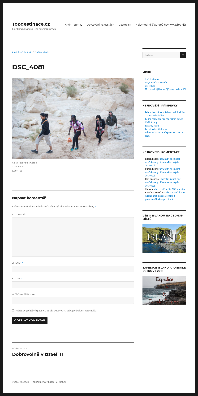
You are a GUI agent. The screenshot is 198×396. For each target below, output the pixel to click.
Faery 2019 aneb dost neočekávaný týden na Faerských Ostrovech (162, 162)
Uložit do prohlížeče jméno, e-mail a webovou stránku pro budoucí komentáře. (56, 310)
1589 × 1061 (17, 171)
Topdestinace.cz (31, 24)
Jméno (17, 262)
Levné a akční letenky (156, 129)
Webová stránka (23, 294)
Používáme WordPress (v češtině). (49, 382)
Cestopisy (125, 24)
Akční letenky (73, 24)
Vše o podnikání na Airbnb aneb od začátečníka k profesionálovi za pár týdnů (165, 196)
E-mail (17, 278)
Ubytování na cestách (100, 24)
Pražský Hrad (152, 125)
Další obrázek (42, 52)
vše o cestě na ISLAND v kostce (169, 189)
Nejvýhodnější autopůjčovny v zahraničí (160, 24)
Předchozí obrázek (21, 52)
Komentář (20, 214)
